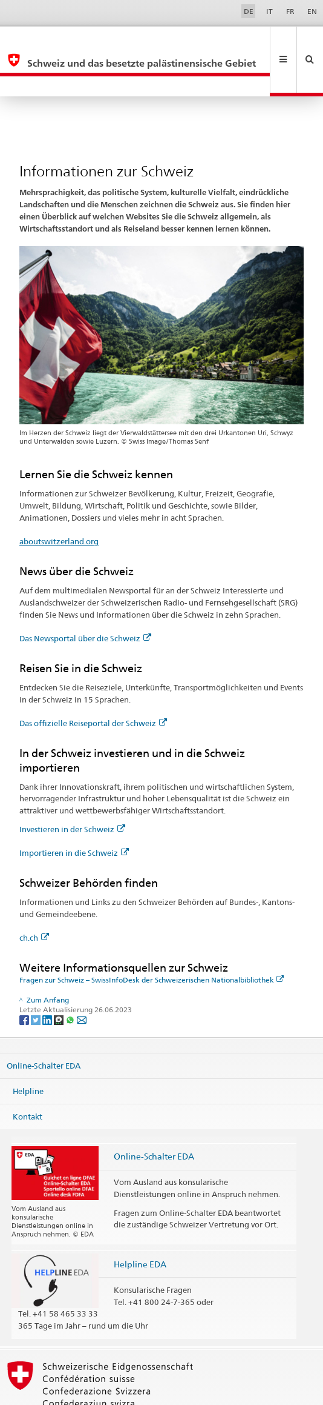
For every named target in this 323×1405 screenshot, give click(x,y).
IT (269, 11)
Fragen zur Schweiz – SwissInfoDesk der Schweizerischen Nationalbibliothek (151, 939)
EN (312, 11)
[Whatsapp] (71, 978)
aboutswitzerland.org (59, 501)
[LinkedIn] (48, 978)
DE (248, 11)
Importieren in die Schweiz (74, 812)
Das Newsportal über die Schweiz (85, 597)
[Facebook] (25, 978)
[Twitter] (36, 978)
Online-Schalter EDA (43, 1025)
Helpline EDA (140, 1223)
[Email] (81, 978)
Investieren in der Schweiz (72, 788)
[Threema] (59, 978)
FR (290, 11)
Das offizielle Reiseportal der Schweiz (93, 682)
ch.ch (34, 897)
